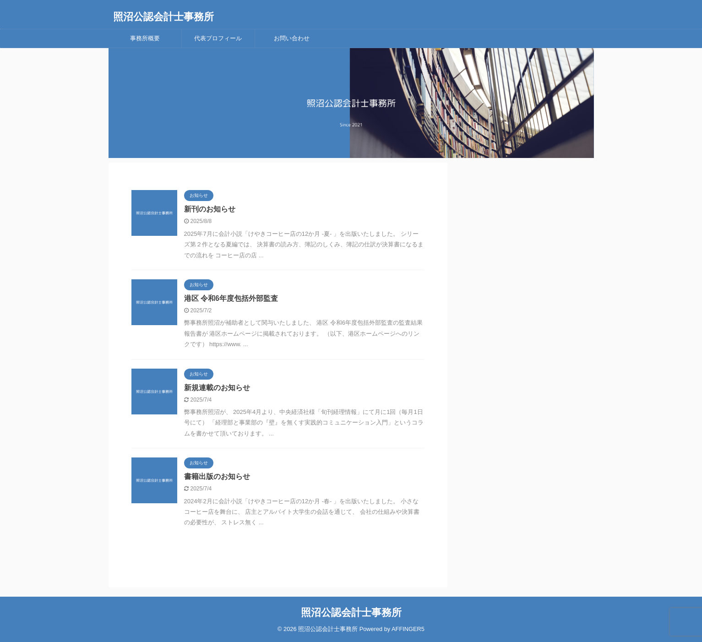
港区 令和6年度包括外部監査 (231, 298)
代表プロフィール (218, 38)
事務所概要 (145, 38)
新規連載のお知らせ (217, 388)
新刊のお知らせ (209, 209)
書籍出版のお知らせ (217, 476)
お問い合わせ (292, 38)
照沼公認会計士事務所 (163, 16)
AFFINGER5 (408, 629)
